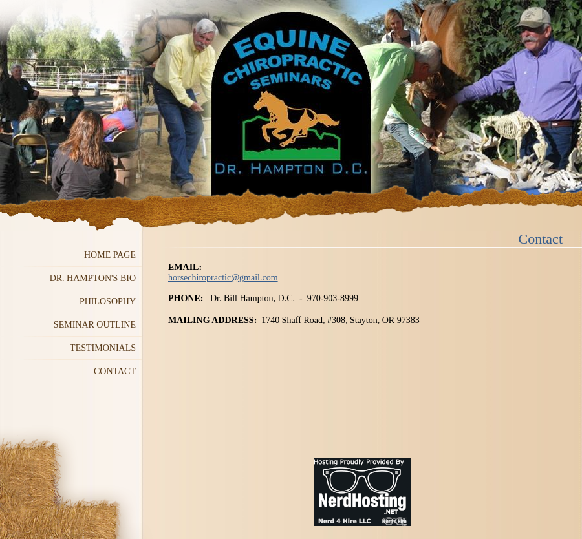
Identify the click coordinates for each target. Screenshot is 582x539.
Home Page (110, 255)
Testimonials (103, 348)
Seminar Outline (95, 325)
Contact (115, 371)
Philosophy (108, 301)
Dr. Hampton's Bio (93, 278)
